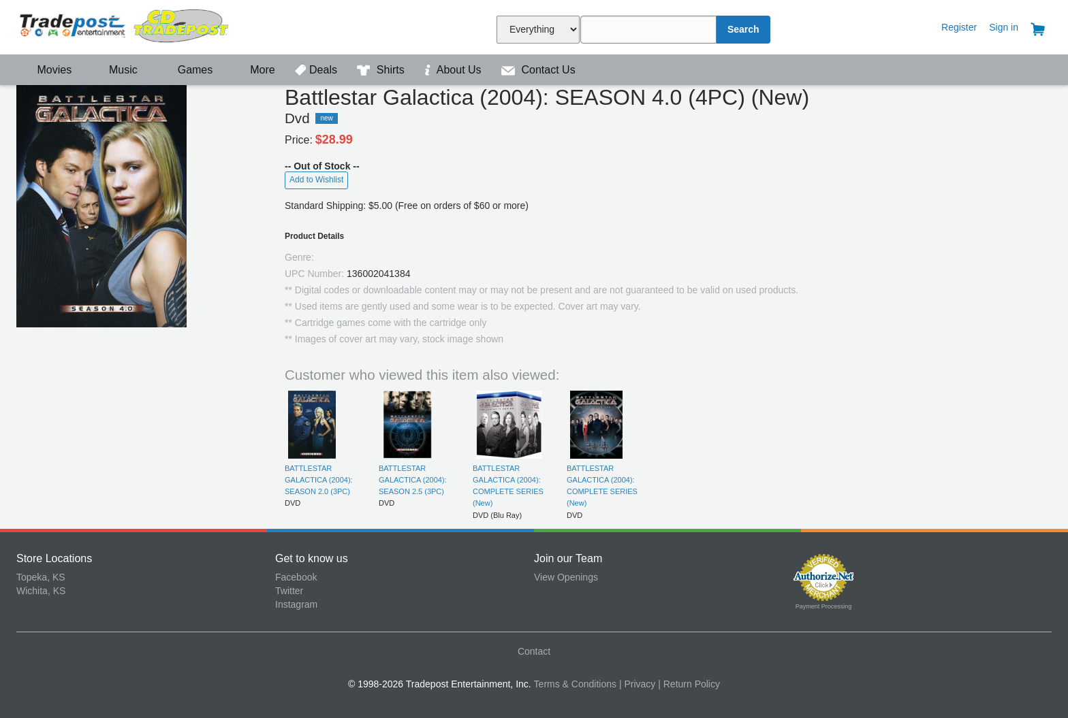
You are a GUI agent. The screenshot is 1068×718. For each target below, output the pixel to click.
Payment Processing (824, 606)
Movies (45, 70)
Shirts (382, 70)
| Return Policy (689, 684)
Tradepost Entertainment (145, 25)
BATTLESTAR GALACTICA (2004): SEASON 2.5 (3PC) (413, 480)
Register (959, 27)
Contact (534, 651)
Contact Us (538, 70)
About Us (454, 70)
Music (116, 70)
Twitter (289, 590)
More (255, 70)
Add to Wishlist (316, 179)
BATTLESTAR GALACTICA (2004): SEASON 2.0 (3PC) (319, 480)
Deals (317, 70)
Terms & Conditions (575, 684)
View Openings (566, 577)
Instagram (296, 604)
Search (743, 29)
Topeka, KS (40, 577)
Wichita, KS (40, 590)
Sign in (1003, 27)
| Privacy (637, 684)
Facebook (296, 577)
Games (186, 70)
